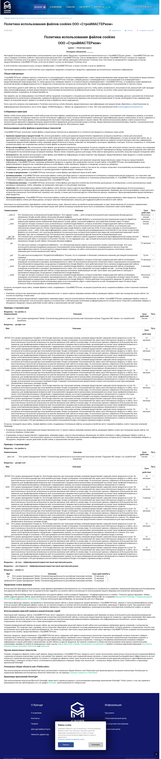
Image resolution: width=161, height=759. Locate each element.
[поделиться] (115, 30)
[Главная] (7, 7)
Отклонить (96, 745)
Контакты (99, 7)
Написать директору (40, 734)
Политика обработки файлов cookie (71, 739)
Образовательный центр (115, 718)
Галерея (34, 724)
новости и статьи (17, 18)
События (70, 7)
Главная (6, 18)
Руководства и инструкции (116, 724)
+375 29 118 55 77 (144, 7)
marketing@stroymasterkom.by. (130, 107)
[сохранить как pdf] (145, 30)
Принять (66, 745)
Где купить (84, 7)
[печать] (129, 30)
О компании (56, 7)
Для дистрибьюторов (40, 729)
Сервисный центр (112, 729)
